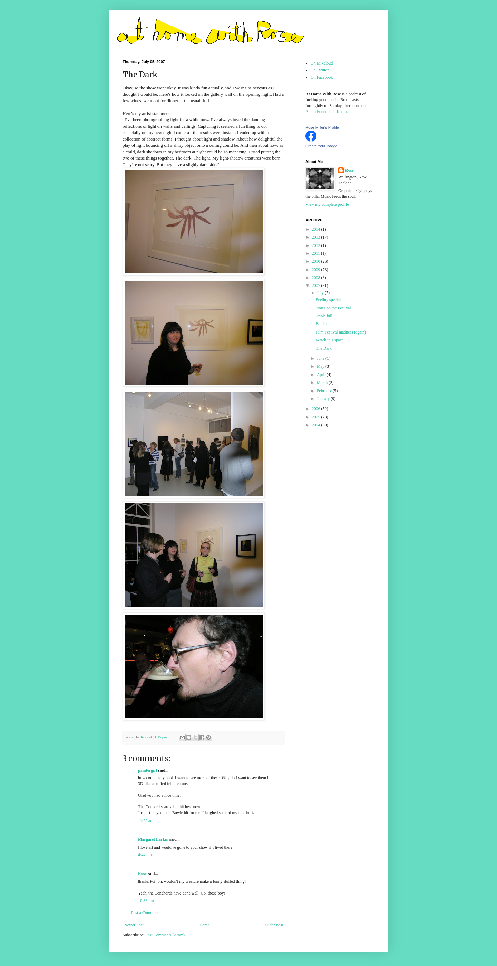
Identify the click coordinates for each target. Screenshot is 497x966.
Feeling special (328, 299)
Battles (321, 323)
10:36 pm (146, 900)
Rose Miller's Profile (322, 127)
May (321, 366)
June (321, 358)
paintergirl (147, 770)
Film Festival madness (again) (341, 332)
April (322, 374)
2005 (316, 417)
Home (204, 924)
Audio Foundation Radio (326, 111)
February (325, 390)
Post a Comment (144, 912)
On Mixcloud (322, 63)
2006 (316, 408)
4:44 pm (145, 854)
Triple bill (324, 315)
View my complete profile (327, 204)
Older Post (274, 924)
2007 (316, 285)
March (323, 382)
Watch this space (329, 340)
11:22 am (146, 820)
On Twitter (320, 70)
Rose (142, 873)
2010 (316, 261)
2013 (316, 237)
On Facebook (322, 77)
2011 (316, 253)
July (321, 292)
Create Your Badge (321, 146)
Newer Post (134, 924)
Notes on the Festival (333, 308)
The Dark (324, 348)
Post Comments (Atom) (165, 935)
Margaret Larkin (153, 839)
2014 (316, 229)
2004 (316, 425)
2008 (316, 277)
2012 (316, 245)
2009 (316, 269)
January (324, 398)
